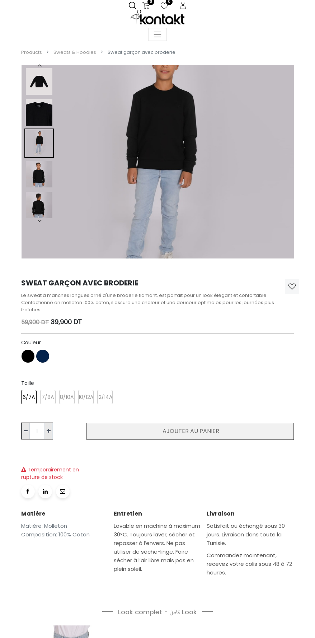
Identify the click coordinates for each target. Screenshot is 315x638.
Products (31, 52)
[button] (292, 286)
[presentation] (39, 65)
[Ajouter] (48, 431)
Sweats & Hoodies (74, 52)
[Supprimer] (26, 431)
